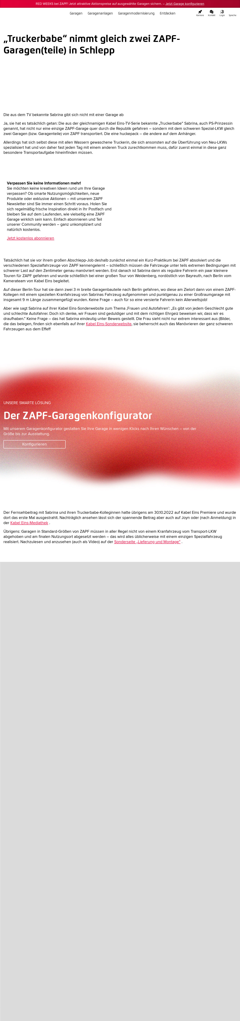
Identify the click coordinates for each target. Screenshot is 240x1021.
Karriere (200, 13)
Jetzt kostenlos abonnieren (30, 238)
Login (222, 13)
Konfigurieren (34, 444)
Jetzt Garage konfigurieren (184, 4)
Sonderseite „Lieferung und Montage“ (147, 541)
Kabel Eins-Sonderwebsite (108, 324)
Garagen (76, 13)
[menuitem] (233, 11)
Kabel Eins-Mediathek (29, 522)
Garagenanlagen (100, 13)
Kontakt (211, 13)
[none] (233, 11)
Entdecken (167, 13)
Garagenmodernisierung (136, 13)
